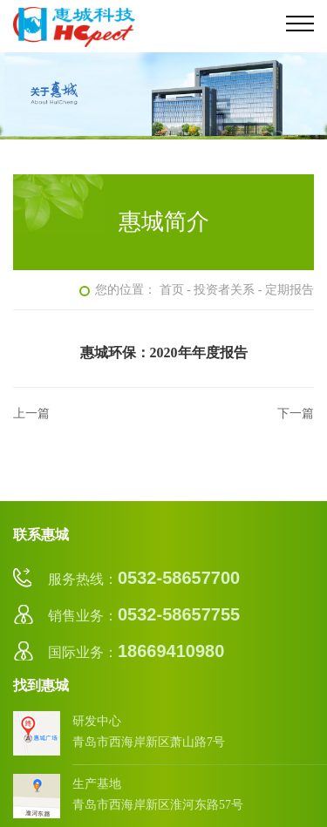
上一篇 (31, 413)
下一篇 (295, 413)
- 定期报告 (286, 289)
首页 (172, 289)
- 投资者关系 (221, 289)
